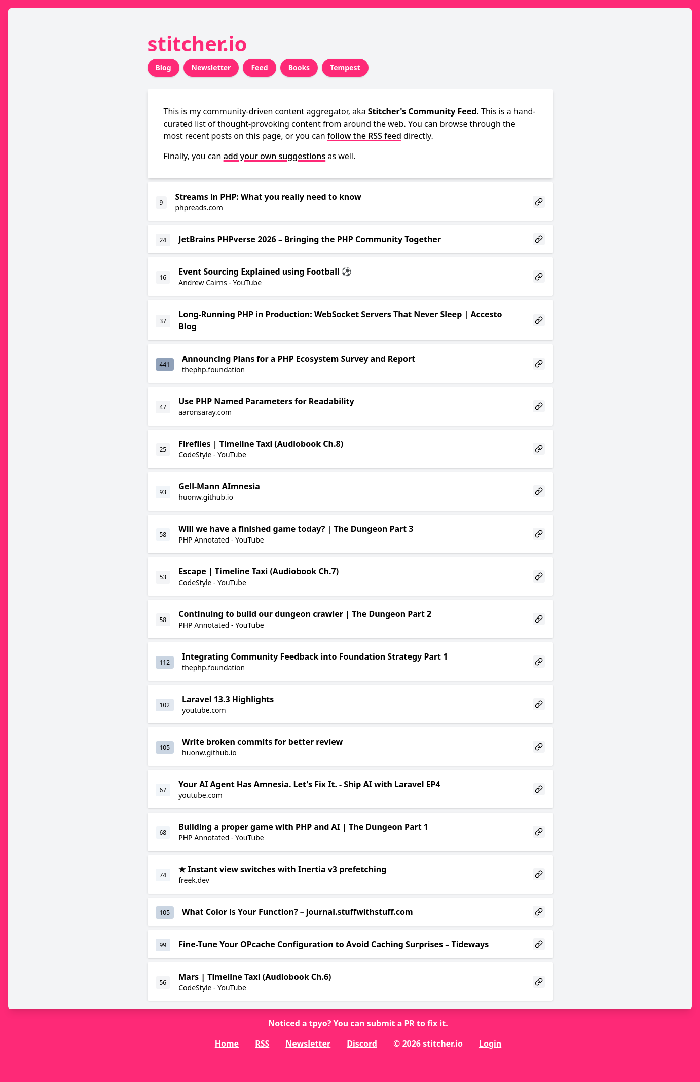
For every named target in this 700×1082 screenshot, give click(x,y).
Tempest (345, 67)
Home (227, 1043)
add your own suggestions (275, 156)
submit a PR (391, 1023)
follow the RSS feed (364, 135)
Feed (259, 67)
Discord (362, 1043)
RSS (262, 1043)
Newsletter (211, 67)
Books (299, 67)
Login (490, 1043)
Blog (163, 67)
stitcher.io (197, 43)
